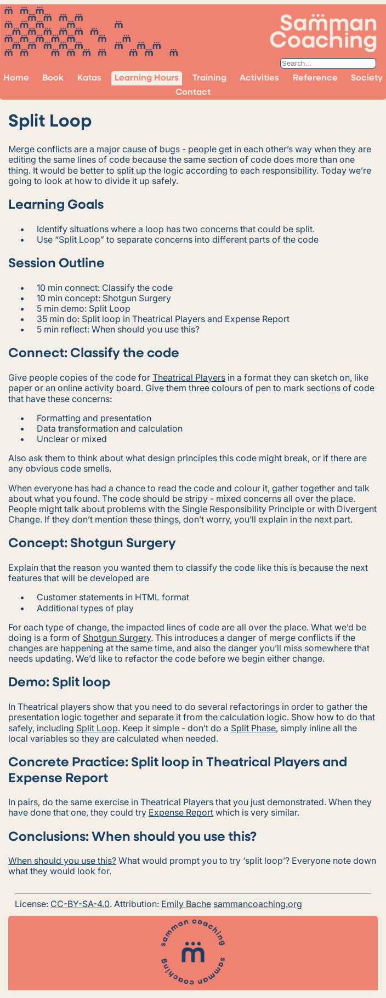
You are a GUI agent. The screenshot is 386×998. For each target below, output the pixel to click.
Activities (259, 78)
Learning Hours (147, 78)
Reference (315, 78)
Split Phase (253, 727)
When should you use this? (62, 860)
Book (53, 78)
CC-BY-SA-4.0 (80, 903)
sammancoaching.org (257, 903)
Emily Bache (186, 903)
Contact (193, 92)
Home (16, 78)
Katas (89, 78)
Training (209, 78)
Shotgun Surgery (117, 637)
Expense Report (181, 812)
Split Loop (97, 727)
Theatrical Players (188, 377)
